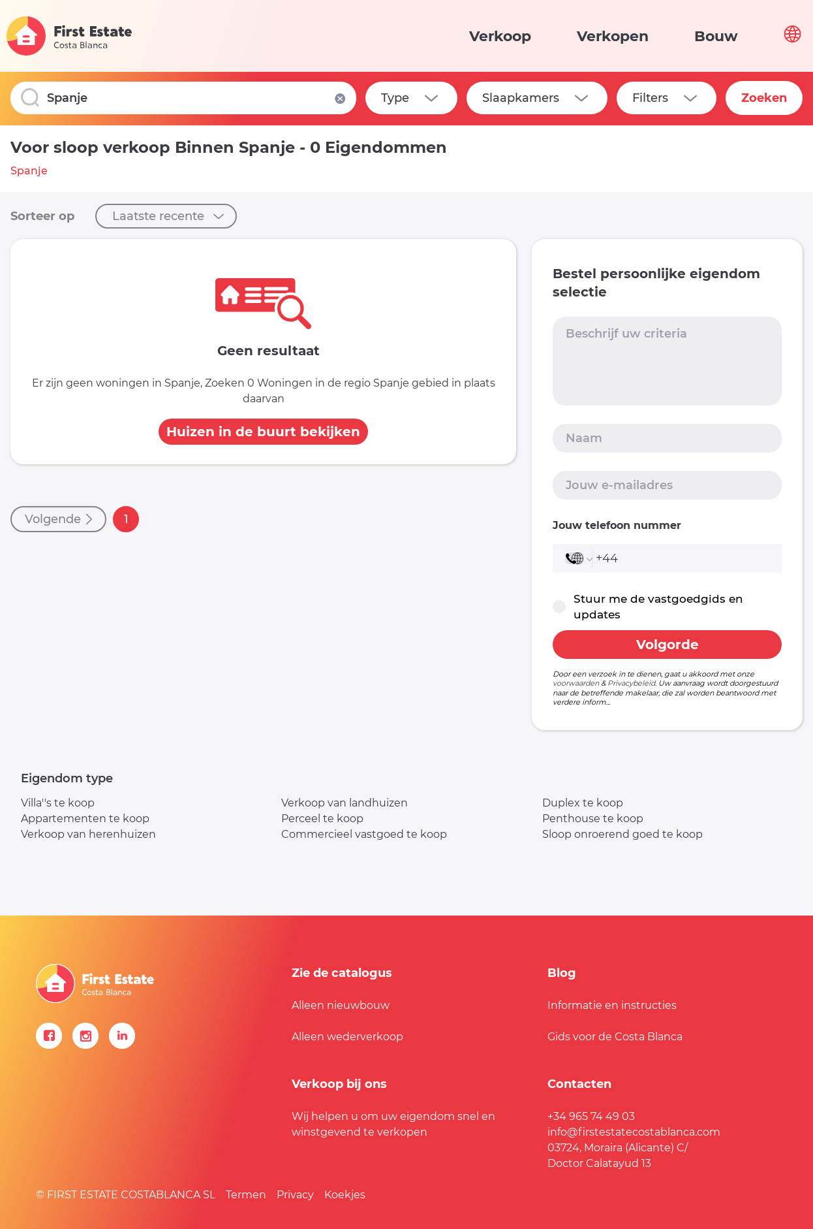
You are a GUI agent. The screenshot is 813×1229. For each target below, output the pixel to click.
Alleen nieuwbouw (341, 1005)
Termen (246, 1195)
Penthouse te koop (592, 818)
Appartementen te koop (85, 818)
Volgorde (667, 644)
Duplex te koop (582, 803)
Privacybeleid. (631, 683)
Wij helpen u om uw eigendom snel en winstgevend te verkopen (393, 1124)
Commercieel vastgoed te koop (364, 834)
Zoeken (764, 98)
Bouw (716, 36)
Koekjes (344, 1195)
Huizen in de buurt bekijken (263, 431)
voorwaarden (576, 683)
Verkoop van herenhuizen (88, 834)
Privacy (295, 1195)
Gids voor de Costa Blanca (615, 1036)
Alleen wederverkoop (347, 1036)
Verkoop (500, 36)
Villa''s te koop (58, 803)
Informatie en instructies (612, 1005)
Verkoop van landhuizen (344, 803)
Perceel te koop (322, 818)
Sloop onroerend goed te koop (622, 834)
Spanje (29, 171)
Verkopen (613, 36)
